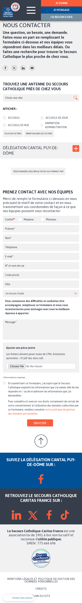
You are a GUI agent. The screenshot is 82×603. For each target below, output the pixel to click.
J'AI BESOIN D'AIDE (61, 17)
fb (5, 68)
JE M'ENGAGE (61, 10)
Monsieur (51, 219)
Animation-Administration (53, 125)
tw (14, 68)
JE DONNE (61, 3)
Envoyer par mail (32, 68)
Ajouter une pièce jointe (20, 347)
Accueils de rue (16, 125)
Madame (29, 219)
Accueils (11, 117)
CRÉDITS (41, 588)
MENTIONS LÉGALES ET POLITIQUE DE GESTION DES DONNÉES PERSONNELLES (41, 580)
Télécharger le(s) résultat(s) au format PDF (38, 171)
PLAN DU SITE (41, 596)
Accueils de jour (54, 117)
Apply (75, 98)
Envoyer (40, 423)
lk (23, 68)
